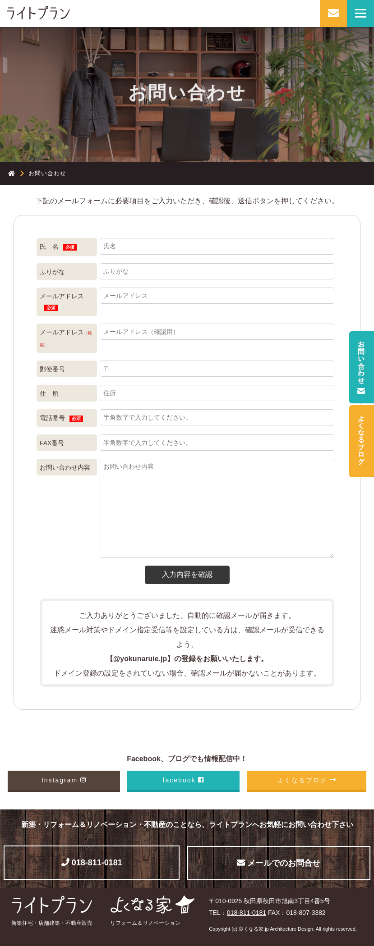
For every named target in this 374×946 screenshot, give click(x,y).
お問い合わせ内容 (65, 467)
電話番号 (61, 418)
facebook (183, 780)
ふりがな (52, 271)
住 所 (49, 393)
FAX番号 (52, 443)
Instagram (64, 780)
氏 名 (58, 247)
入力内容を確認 (187, 574)
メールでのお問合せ (278, 863)
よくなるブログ (306, 780)
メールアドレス (62, 301)
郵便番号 (52, 369)
